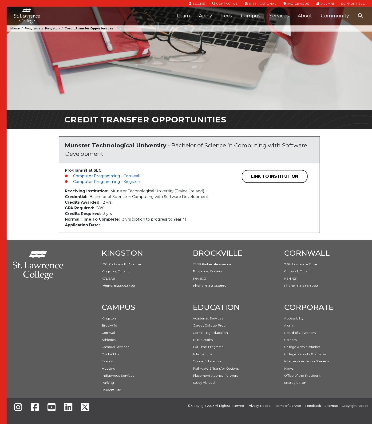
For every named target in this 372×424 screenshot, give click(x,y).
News (288, 368)
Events (107, 361)
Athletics (108, 340)
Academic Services (208, 318)
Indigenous (296, 3)
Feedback (313, 406)
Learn (183, 16)
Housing (108, 368)
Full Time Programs (208, 347)
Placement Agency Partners (215, 375)
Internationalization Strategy (306, 361)
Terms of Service (287, 406)
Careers (290, 340)
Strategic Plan (295, 382)
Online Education (207, 361)
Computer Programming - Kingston (106, 181)
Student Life (111, 390)
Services (279, 16)
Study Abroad (204, 382)
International (260, 3)
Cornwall (108, 333)
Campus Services (115, 347)
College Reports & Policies (305, 354)
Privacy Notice (259, 406)
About (305, 16)
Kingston (52, 28)
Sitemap (331, 406)
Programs (32, 28)
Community (335, 16)
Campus (250, 16)
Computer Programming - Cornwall (106, 176)
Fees (226, 16)
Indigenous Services (118, 375)
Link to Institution (274, 176)
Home (15, 28)
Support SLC (353, 3)
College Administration (302, 347)
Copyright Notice (354, 406)
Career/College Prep (209, 325)
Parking (108, 382)
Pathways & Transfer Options (216, 368)
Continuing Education (210, 333)
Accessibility (293, 318)
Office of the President (302, 375)
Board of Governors (300, 333)
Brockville (109, 325)
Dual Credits (203, 340)
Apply (205, 16)
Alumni (325, 3)
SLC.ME (197, 3)
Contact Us (225, 3)
